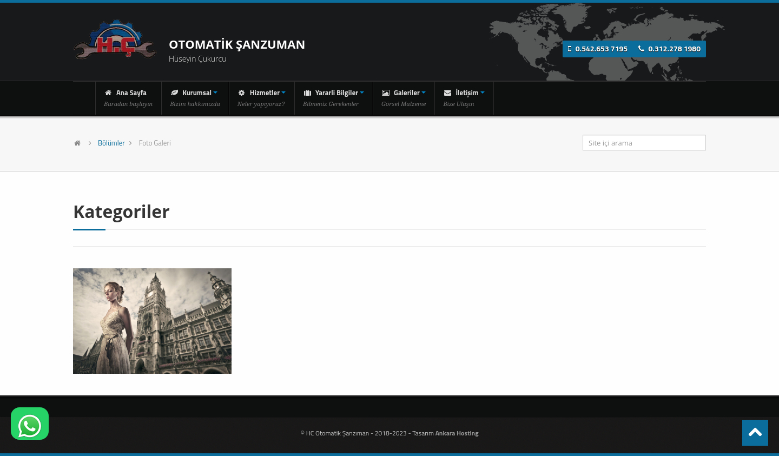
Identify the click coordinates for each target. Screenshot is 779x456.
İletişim (463, 97)
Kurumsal (195, 97)
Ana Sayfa (128, 97)
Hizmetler (261, 97)
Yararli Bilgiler (333, 97)
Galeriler (403, 97)
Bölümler (111, 142)
